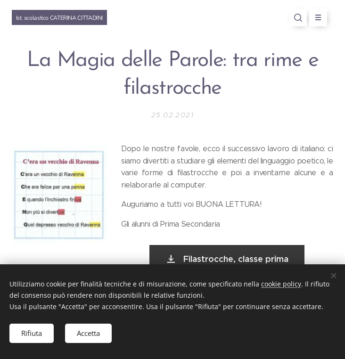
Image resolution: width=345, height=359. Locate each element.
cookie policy (281, 283)
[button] (298, 17)
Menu (315, 17)
